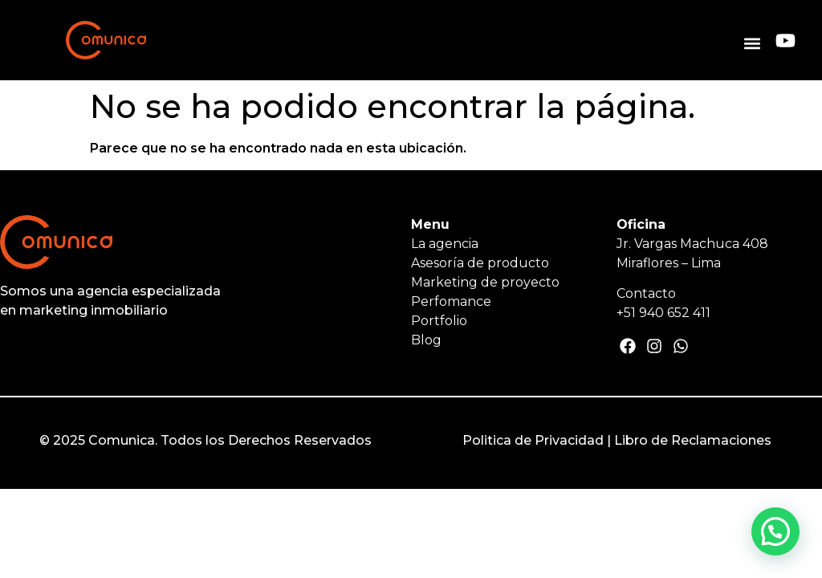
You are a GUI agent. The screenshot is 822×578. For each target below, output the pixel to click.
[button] (752, 43)
